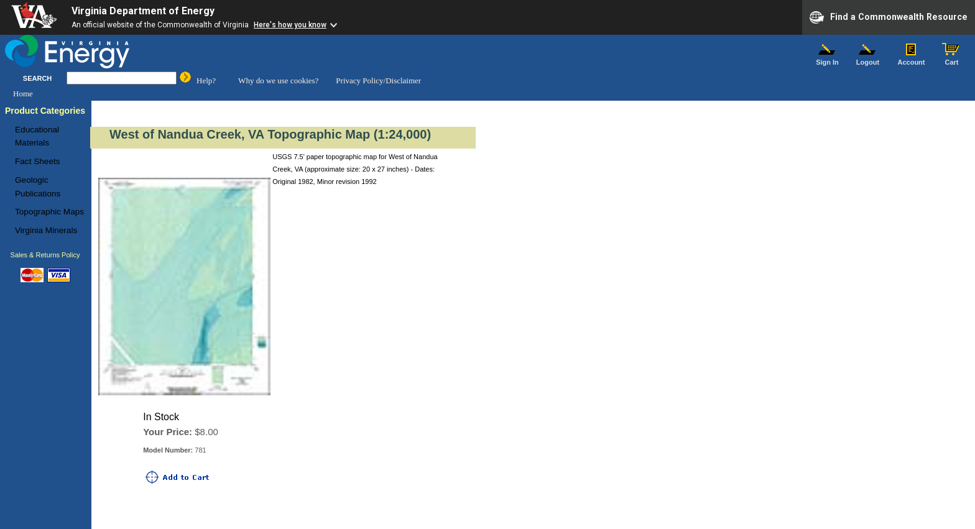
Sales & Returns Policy (45, 255)
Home (23, 93)
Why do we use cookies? (278, 80)
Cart (952, 59)
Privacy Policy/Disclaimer (378, 80)
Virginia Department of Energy (143, 11)
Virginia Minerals (46, 230)
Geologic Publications (37, 186)
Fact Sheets (37, 161)
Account (911, 59)
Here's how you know (290, 25)
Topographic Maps (49, 211)
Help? (206, 80)
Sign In (827, 59)
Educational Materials (37, 136)
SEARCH (37, 78)
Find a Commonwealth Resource (889, 17)
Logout (868, 59)
